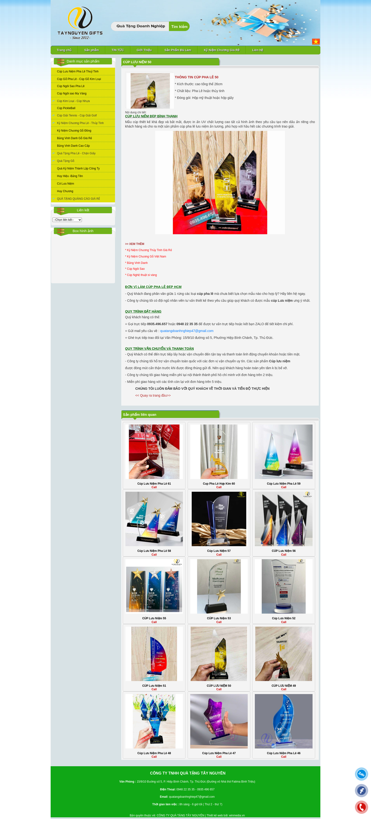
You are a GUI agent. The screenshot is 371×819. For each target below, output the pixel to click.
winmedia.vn (237, 815)
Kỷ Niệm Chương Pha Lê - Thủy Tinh (80, 123)
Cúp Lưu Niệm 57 (219, 551)
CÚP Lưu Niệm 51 (154, 685)
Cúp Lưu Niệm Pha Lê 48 (154, 753)
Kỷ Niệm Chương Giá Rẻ (221, 50)
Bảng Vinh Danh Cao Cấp (73, 145)
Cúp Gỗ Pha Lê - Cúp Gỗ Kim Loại (79, 79)
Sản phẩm (91, 50)
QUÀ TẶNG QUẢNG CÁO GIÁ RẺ (78, 198)
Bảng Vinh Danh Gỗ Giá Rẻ (74, 138)
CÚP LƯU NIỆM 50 (219, 685)
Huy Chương (65, 191)
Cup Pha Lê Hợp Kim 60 (219, 483)
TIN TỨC (118, 50)
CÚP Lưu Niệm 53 (219, 618)
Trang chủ (64, 50)
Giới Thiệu (144, 50)
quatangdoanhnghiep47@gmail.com (186, 331)
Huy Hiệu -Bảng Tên (70, 176)
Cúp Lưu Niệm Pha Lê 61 (154, 483)
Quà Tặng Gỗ (65, 161)
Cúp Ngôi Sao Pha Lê (70, 86)
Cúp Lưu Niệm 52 (284, 618)
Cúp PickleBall (66, 108)
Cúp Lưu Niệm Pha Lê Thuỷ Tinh (78, 71)
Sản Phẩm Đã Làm (177, 50)
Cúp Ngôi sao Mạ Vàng (71, 93)
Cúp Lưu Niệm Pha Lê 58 (154, 551)
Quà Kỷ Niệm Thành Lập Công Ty (78, 168)
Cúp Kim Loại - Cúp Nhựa (73, 101)
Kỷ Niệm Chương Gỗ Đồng (74, 130)
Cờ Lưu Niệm (65, 183)
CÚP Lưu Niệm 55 (154, 618)
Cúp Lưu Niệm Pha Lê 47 (219, 753)
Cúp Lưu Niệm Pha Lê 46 (283, 753)
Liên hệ (257, 50)
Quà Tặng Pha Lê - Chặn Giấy (76, 153)
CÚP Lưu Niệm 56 (284, 551)
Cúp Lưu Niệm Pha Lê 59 (283, 483)
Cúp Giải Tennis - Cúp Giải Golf (77, 115)
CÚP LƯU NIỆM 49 (284, 685)
